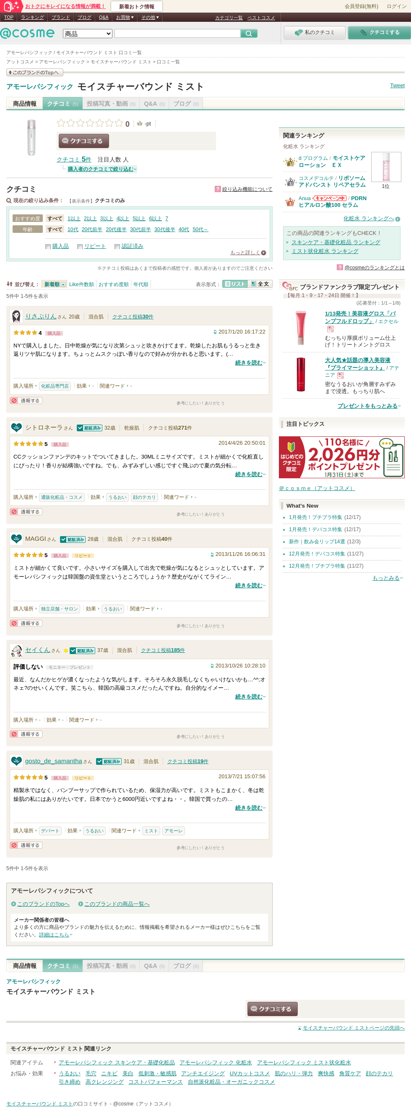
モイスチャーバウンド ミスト (141, 86)
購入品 (60, 246)
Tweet (397, 85)
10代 (73, 229)
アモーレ (173, 830)
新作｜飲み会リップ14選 (317, 542)
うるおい (117, 497)
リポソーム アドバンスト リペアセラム (332, 181)
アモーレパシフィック (39, 87)
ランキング (32, 17)
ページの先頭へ (354, 1028)
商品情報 (24, 103)
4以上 (123, 219)
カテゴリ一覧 (229, 17)
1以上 (74, 219)
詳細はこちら (54, 935)
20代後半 (116, 229)
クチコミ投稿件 (132, 317)
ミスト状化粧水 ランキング (325, 251)
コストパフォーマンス (155, 1082)
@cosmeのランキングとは (374, 268)
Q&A (104, 17)
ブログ (84, 17)
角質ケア (350, 1073)
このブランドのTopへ (43, 904)
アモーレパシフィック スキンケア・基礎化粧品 (117, 1062)
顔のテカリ (144, 497)
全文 (260, 284)
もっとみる (386, 578)
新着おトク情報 (136, 7)
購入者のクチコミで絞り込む (100, 169)
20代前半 (92, 229)
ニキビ (109, 1073)
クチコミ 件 (74, 159)
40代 (184, 229)
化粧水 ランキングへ (368, 218)
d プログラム (313, 158)
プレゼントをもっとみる (368, 406)
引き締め (70, 1082)
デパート (50, 830)
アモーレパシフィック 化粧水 (215, 1062)
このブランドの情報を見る (34, 72)
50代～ (200, 229)
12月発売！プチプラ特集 (317, 566)
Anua (305, 198)
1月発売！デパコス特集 (315, 529)
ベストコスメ (261, 17)
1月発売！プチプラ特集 (315, 517)
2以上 (90, 219)
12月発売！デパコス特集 (317, 554)
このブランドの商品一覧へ (117, 904)
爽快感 (326, 1073)
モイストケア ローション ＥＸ (335, 161)
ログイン (397, 6)
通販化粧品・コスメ (62, 497)
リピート (95, 246)
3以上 (106, 219)
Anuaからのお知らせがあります (329, 198)
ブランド (61, 17)
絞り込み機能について (247, 189)
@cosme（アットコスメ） (143, 1104)
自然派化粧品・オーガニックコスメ (231, 1082)
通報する (26, 400)
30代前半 (140, 229)
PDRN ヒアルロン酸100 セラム (333, 201)
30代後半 (164, 229)
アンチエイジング (203, 1073)
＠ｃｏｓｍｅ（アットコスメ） (317, 488)
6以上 (155, 219)
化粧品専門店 (55, 385)
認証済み (132, 246)
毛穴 (91, 1073)
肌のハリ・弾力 (294, 1073)
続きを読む (249, 363)
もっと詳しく (245, 252)
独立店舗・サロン (59, 608)
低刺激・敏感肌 (157, 1073)
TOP (8, 17)
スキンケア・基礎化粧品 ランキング (335, 242)
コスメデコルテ (316, 178)
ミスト (151, 830)
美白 (127, 1073)
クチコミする (84, 141)
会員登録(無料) (361, 6)
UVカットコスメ (250, 1073)
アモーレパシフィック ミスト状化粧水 (304, 1062)
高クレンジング (105, 1082)
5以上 (139, 219)
